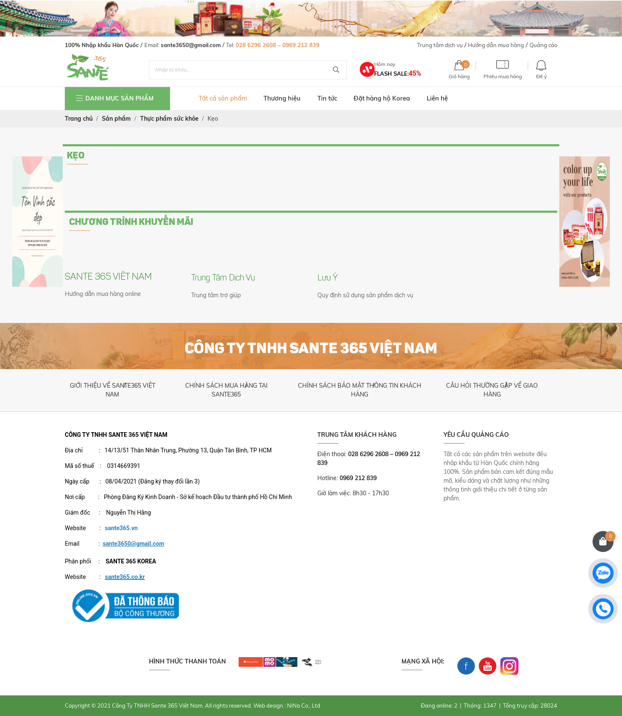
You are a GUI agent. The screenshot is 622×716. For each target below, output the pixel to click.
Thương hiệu (281, 98)
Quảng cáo (543, 45)
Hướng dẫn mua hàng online (103, 294)
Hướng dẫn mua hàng (496, 45)
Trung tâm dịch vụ (440, 45)
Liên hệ (437, 98)
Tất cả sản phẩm (223, 98)
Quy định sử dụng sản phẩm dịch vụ (365, 295)
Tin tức (327, 98)
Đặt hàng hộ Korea (382, 98)
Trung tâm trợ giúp (216, 295)
